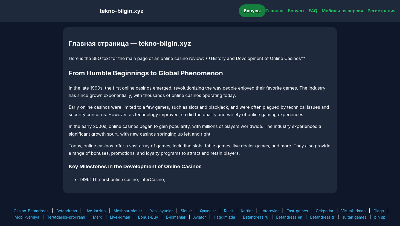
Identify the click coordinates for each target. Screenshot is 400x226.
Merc (97, 217)
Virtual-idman (353, 210)
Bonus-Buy (148, 217)
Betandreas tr (322, 217)
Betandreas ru (255, 217)
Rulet (228, 210)
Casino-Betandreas (31, 210)
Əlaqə (378, 210)
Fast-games (297, 210)
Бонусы (252, 10)
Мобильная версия (342, 10)
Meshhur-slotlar (128, 210)
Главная (274, 10)
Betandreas (66, 210)
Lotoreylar (269, 210)
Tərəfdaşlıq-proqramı (66, 217)
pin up (379, 217)
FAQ (313, 10)
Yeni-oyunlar (161, 210)
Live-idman (120, 217)
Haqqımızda (224, 217)
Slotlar (186, 210)
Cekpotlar (324, 210)
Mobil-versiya (27, 217)
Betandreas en (289, 217)
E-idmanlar (175, 217)
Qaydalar (208, 210)
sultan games (354, 217)
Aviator (199, 217)
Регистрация (381, 10)
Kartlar (247, 210)
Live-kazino (95, 210)
